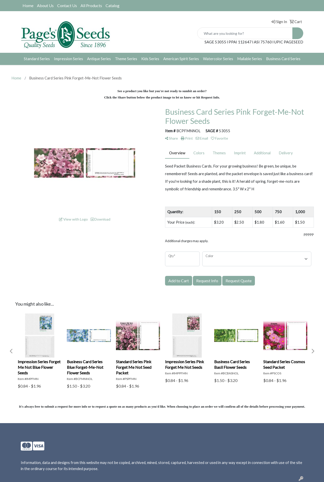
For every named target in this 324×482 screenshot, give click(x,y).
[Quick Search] (245, 33)
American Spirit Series (181, 59)
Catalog (112, 5)
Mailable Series (249, 59)
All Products (91, 5)
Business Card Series (283, 59)
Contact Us (67, 5)
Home (28, 5)
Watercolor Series (218, 59)
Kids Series (150, 59)
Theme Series (126, 59)
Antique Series (99, 59)
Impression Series (68, 59)
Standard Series (37, 59)
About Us (45, 5)
